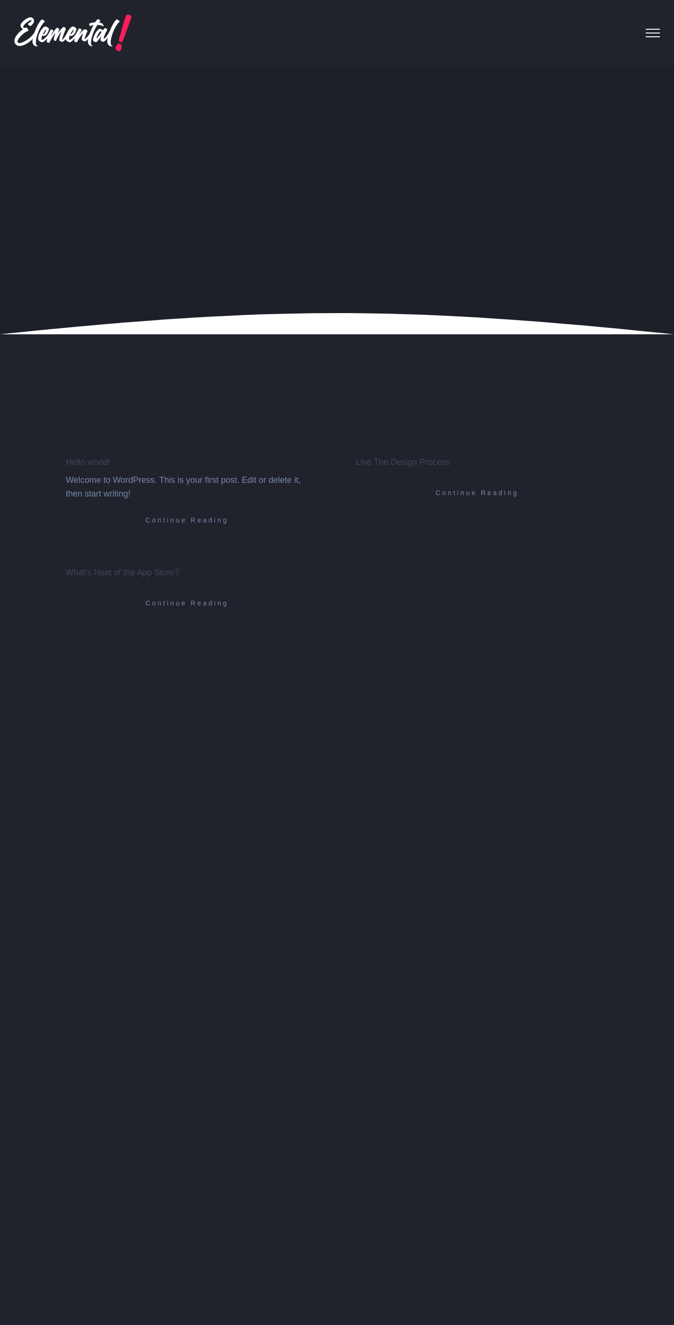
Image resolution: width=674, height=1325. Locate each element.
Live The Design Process (403, 462)
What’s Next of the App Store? (122, 572)
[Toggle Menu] (653, 33)
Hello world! (88, 462)
